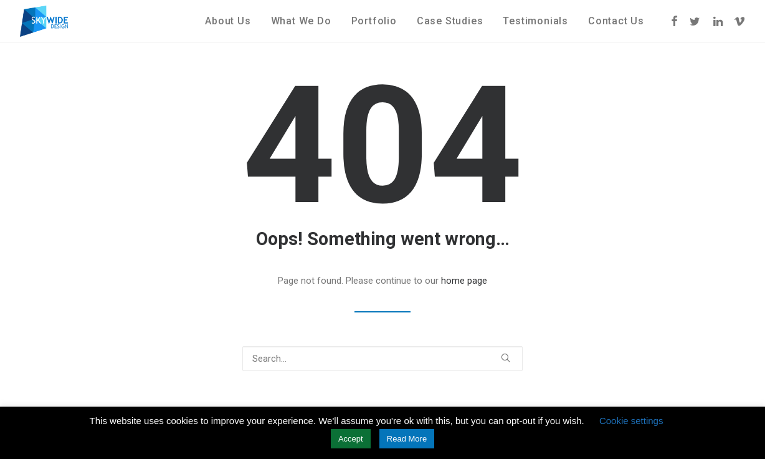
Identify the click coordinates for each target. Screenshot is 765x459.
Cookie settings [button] (631, 420)
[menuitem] (227, 21)
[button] (675, 21)
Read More (407, 438)
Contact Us (616, 21)
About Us (227, 21)
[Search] (382, 358)
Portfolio (374, 21)
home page (464, 280)
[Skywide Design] (44, 21)
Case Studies (450, 21)
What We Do (301, 21)
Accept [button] (350, 438)
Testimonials (535, 21)
